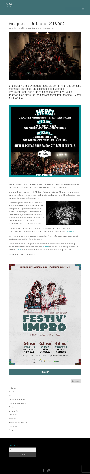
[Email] (22, 450)
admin (13, 28)
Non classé (12, 419)
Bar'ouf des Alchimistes (17, 399)
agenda (19, 249)
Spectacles (46, 28)
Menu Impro (13, 415)
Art (10, 395)
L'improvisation (37, 28)
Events (11, 407)
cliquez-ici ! (70, 231)
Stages (53, 28)
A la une (29, 28)
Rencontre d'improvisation (18, 422)
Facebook (45, 247)
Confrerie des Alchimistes (17, 403)
